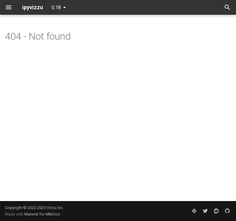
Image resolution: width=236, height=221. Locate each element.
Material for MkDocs (42, 214)
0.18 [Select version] (56, 7)
